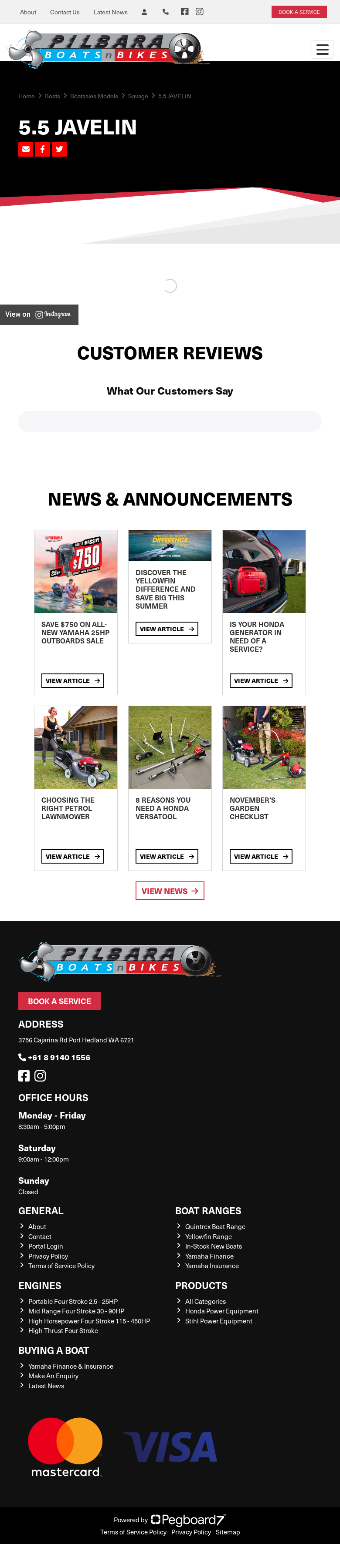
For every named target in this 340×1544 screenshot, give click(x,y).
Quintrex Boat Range (215, 1226)
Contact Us (65, 12)
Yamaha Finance (209, 1256)
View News (170, 890)
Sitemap (228, 1532)
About (28, 12)
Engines (39, 1285)
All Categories (205, 1301)
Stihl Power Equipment (218, 1321)
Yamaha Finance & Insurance (70, 1366)
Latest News (111, 12)
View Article (73, 680)
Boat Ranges (208, 1210)
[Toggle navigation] (322, 49)
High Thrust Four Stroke (63, 1330)
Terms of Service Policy (61, 1265)
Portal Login (45, 1246)
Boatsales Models (94, 95)
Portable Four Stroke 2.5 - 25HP (73, 1301)
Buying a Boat (53, 1349)
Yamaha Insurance (212, 1265)
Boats (52, 95)
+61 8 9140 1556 (54, 1057)
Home (26, 95)
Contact (39, 1236)
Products (201, 1285)
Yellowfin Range (208, 1236)
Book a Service (59, 1000)
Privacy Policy (48, 1256)
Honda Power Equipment (221, 1311)
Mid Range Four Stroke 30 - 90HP (76, 1311)
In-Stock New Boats (213, 1246)
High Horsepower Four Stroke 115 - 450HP (89, 1321)
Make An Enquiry (53, 1375)
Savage (138, 95)
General (41, 1210)
